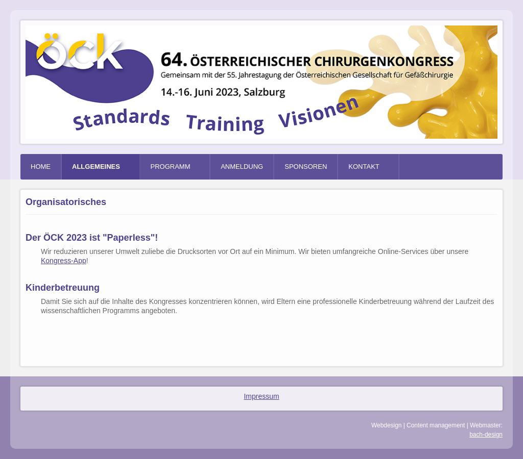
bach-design (486, 434)
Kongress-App (63, 261)
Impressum (261, 396)
